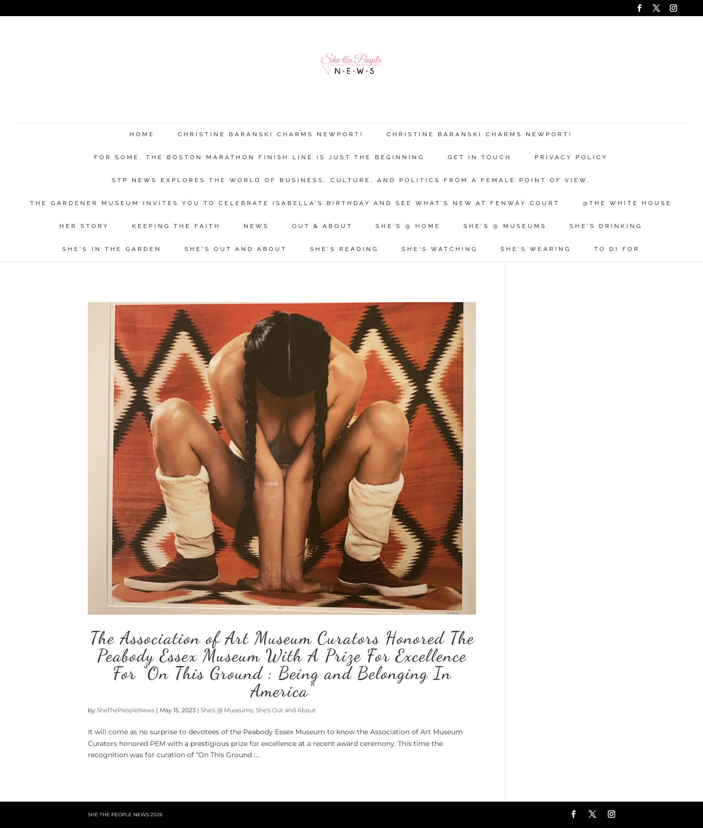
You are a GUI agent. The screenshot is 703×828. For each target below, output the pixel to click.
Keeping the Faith (176, 226)
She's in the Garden (112, 249)
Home (142, 134)
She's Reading (344, 249)
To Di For (617, 249)
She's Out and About (236, 249)
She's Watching (440, 249)
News (256, 226)
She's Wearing (536, 249)
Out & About (322, 226)
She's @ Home (408, 226)
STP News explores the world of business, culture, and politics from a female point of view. (351, 180)
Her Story (84, 226)
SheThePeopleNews (126, 710)
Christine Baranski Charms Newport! (271, 134)
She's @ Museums (504, 226)
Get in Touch (480, 157)
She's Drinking (606, 226)
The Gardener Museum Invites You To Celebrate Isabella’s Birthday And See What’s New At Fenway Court (295, 203)
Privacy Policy (571, 157)
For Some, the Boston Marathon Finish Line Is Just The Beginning (259, 157)
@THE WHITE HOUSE (627, 203)
